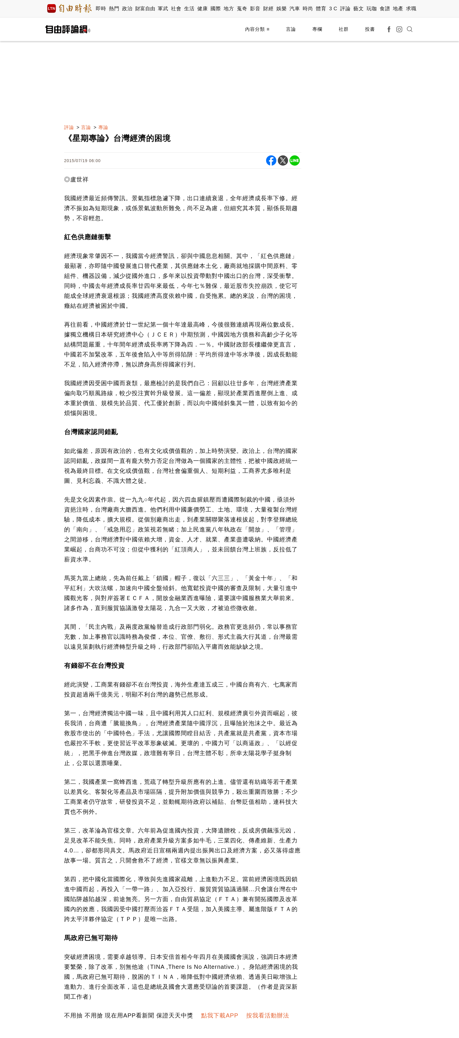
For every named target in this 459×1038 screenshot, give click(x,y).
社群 (344, 29)
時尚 (308, 8)
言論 (291, 29)
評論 (345, 8)
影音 (255, 8)
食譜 (385, 8)
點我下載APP (219, 1015)
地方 (229, 8)
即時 (101, 8)
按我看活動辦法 (267, 1015)
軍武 (163, 8)
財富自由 (145, 8)
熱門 (114, 8)
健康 (202, 8)
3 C (333, 8)
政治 (127, 8)
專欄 (317, 29)
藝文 (358, 8)
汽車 (295, 8)
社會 (176, 8)
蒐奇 (242, 8)
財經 (268, 8)
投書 (370, 29)
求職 (411, 8)
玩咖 (371, 8)
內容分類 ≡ (257, 29)
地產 (398, 8)
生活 (189, 8)
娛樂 (281, 8)
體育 (321, 8)
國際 (215, 8)
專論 (103, 127)
